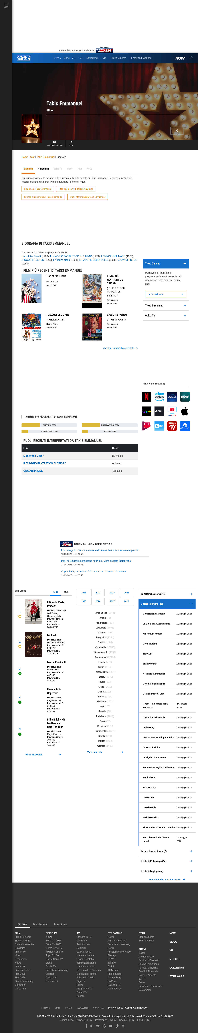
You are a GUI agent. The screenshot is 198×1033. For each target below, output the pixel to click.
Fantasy (101, 676)
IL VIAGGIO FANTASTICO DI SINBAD (71, 256)
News (18, 962)
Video (18, 955)
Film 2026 (20, 977)
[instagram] (91, 1026)
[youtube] (111, 1026)
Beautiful (81, 948)
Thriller (101, 740)
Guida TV (51, 966)
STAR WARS (177, 976)
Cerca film (20, 988)
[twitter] (123, 1026)
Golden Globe (146, 956)
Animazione (101, 612)
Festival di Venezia (149, 960)
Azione (101, 632)
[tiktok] (117, 1026)
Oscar (142, 953)
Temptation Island (86, 962)
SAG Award (145, 990)
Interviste (20, 966)
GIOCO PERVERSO (33, 260)
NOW (111, 959)
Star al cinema (146, 937)
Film (71, 142)
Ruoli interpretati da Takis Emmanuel (87, 197)
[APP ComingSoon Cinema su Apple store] (159, 1008)
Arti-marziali (102, 622)
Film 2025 (20, 974)
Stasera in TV (84, 937)
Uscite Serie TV (54, 959)
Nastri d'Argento (147, 975)
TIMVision (113, 970)
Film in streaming (24, 981)
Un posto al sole (85, 966)
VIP (172, 950)
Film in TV (20, 951)
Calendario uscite (24, 944)
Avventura (101, 627)
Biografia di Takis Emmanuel (37, 189)
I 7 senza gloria (61, 260)
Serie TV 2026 (53, 944)
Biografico (101, 637)
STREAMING (115, 933)
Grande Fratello (85, 959)
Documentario (101, 652)
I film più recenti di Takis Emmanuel (76, 189)
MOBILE (174, 959)
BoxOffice (20, 948)
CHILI (111, 966)
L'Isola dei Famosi (86, 974)
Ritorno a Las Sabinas (89, 970)
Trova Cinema (22, 940)
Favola (102, 681)
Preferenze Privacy (105, 1020)
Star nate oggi (146, 940)
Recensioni (21, 959)
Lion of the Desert (31, 256)
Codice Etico (67, 1020)
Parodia (102, 711)
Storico (101, 736)
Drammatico (101, 657)
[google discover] (104, 1026)
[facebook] (86, 1026)
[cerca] (191, 58)
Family (101, 667)
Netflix (111, 948)
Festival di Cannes (149, 964)
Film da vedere (23, 970)
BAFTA (142, 978)
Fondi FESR (143, 1020)
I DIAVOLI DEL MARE (113, 256)
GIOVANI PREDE (127, 260)
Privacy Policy (84, 1020)
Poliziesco (101, 716)
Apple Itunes (114, 974)
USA (66, 592)
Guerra (101, 691)
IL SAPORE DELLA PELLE (94, 260)
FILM (17, 933)
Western (101, 745)
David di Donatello (148, 971)
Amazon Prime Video (119, 951)
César (142, 982)
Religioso (101, 726)
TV (78, 933)
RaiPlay (112, 981)
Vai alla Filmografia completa (120, 348)
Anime (102, 617)
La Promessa (84, 951)
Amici (80, 985)
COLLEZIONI (177, 967)
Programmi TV (85, 988)
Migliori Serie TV (55, 951)
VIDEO (173, 942)
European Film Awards (151, 986)
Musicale (101, 701)
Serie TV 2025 (53, 940)
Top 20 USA (52, 955)
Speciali (50, 974)
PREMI (142, 949)
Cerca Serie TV (54, 948)
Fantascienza (101, 672)
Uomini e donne (85, 955)
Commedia (100, 647)
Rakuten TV (114, 985)
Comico (101, 642)
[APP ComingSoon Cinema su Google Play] (180, 1008)
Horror (101, 696)
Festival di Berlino (148, 967)
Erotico (102, 662)
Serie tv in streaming (57, 970)
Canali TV (82, 992)
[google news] (98, 1026)
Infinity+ (112, 962)
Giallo (101, 686)
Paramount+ (114, 988)
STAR (142, 933)
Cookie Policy (126, 1020)
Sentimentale (101, 731)
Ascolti (80, 996)
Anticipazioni (84, 944)
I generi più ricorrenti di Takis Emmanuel (43, 197)
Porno (103, 721)
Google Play (114, 977)
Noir (102, 706)
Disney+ (112, 955)
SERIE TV (51, 933)
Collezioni (20, 985)
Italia (55, 592)
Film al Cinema (23, 937)
